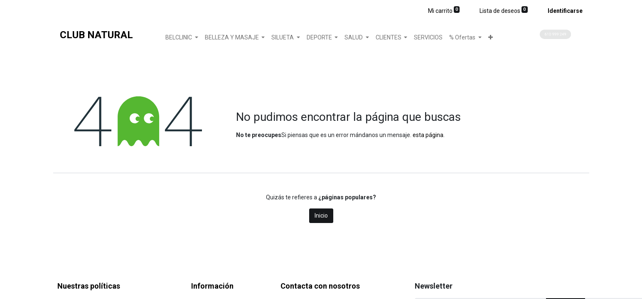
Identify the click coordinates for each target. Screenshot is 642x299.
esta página (428, 135)
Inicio (321, 215)
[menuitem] (428, 37)
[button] (490, 37)
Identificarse (565, 10)
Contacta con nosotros (320, 286)
